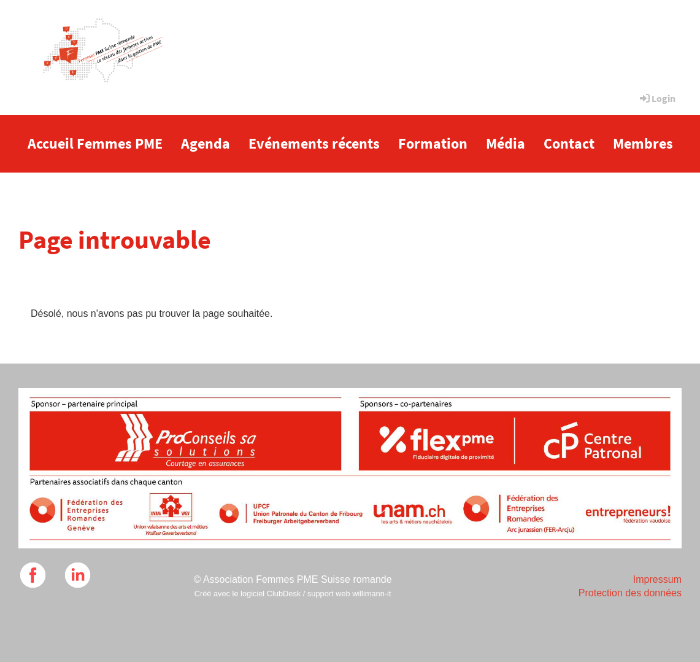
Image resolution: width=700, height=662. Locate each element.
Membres (643, 143)
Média (505, 143)
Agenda (205, 143)
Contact (569, 143)
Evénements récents (314, 143)
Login (656, 98)
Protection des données (630, 593)
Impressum (657, 579)
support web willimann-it (349, 593)
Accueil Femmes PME (95, 143)
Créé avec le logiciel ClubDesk (247, 593)
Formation (432, 143)
